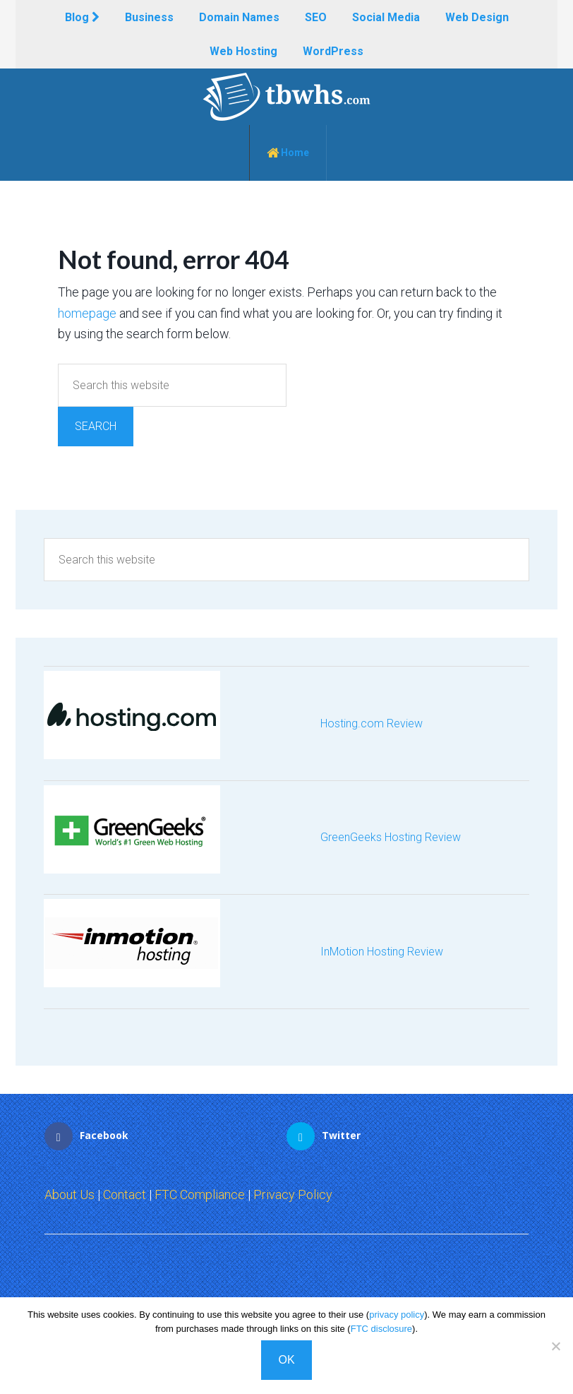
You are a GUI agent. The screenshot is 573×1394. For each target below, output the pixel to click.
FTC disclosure (381, 1328)
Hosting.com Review (371, 723)
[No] (555, 1346)
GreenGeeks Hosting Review (390, 837)
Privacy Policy (292, 1194)
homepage (87, 313)
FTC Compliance (200, 1194)
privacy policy (396, 1314)
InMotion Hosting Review (381, 951)
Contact (124, 1194)
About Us (69, 1194)
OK (286, 1360)
